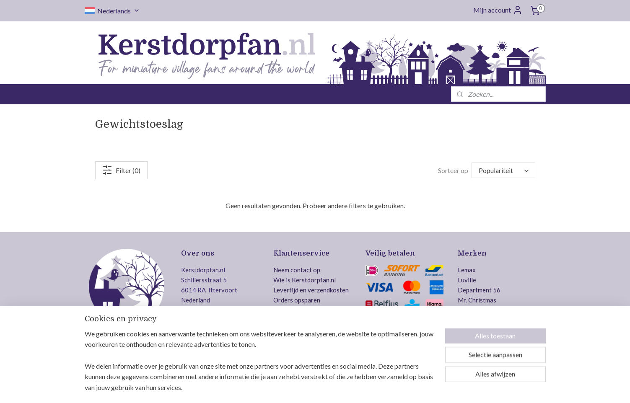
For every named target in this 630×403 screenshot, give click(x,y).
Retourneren (291, 310)
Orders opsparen (296, 300)
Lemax (467, 270)
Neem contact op (296, 270)
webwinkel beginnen (332, 387)
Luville (467, 280)
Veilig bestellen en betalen (402, 340)
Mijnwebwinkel (400, 387)
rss (303, 387)
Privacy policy (293, 350)
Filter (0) (121, 170)
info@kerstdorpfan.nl (228, 322)
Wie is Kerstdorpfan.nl (304, 280)
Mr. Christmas (477, 300)
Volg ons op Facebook (228, 340)
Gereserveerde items (302, 330)
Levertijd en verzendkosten (311, 290)
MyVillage (472, 340)
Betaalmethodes (296, 320)
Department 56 (479, 290)
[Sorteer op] (503, 170)
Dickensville (475, 310)
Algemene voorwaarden (306, 340)
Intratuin (470, 320)
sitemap (288, 387)
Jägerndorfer (476, 330)
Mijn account (498, 10)
